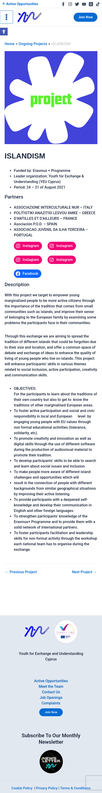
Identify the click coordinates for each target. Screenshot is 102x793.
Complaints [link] (51, 703)
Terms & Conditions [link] (75, 788)
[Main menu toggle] (6, 17)
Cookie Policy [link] (22, 788)
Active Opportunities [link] (20, 4)
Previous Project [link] (21, 572)
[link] (4, 31)
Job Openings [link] (51, 697)
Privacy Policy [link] (46, 788)
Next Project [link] (84, 572)
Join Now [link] (51, 712)
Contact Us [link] (51, 692)
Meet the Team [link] (51, 686)
